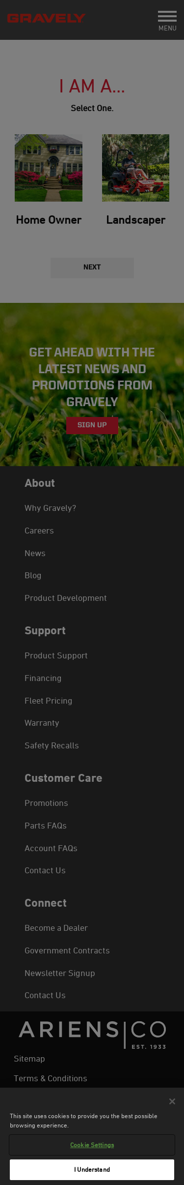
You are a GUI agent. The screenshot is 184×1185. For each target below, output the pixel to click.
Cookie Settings (92, 1145)
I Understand (92, 1169)
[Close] (172, 1101)
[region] (92, 1136)
